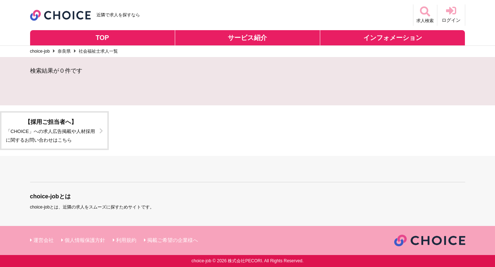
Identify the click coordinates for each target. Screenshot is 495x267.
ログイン (451, 14)
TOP (102, 37)
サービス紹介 (247, 37)
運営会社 (43, 240)
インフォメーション (392, 37)
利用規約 (126, 240)
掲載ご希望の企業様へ (172, 240)
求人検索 (423, 14)
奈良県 (64, 51)
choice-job (40, 51)
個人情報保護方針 (85, 240)
